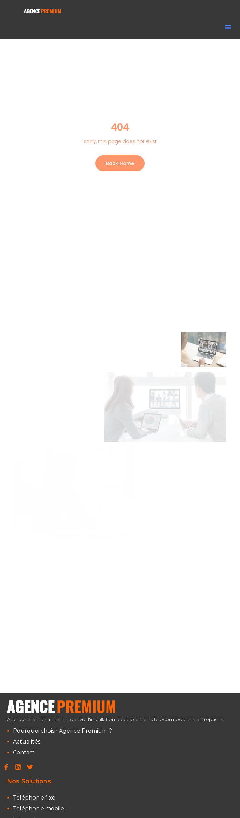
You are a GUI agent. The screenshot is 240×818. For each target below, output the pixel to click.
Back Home (120, 163)
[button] (228, 27)
